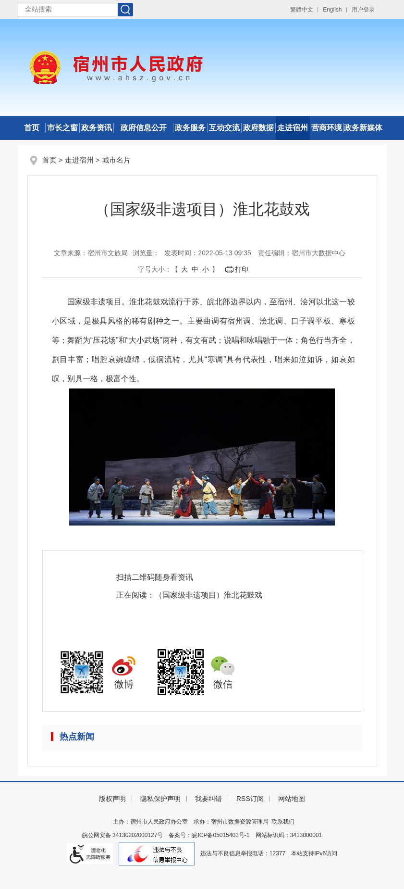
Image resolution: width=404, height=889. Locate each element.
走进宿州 (292, 128)
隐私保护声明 (160, 798)
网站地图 (291, 798)
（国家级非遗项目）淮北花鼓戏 (208, 595)
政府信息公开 (144, 128)
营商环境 (326, 128)
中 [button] (195, 269)
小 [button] (205, 269)
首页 (31, 128)
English (332, 9)
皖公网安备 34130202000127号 (122, 835)
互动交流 (224, 128)
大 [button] (184, 269)
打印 (241, 269)
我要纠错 (208, 798)
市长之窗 (62, 128)
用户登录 (363, 9)
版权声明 (112, 798)
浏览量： (146, 253)
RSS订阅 (250, 798)
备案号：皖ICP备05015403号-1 (209, 835)
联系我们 (282, 821)
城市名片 (116, 160)
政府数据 (258, 128)
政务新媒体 (363, 128)
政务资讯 (96, 128)
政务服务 (190, 128)
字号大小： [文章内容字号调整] (154, 269)
